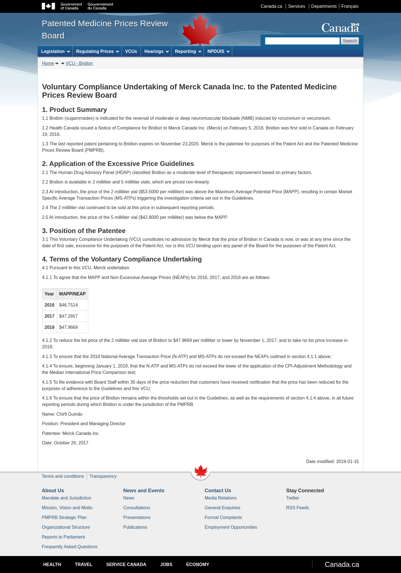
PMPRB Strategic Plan (64, 517)
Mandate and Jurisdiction (66, 498)
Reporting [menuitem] (188, 51)
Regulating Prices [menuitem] (97, 51)
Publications (135, 527)
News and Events (144, 490)
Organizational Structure (66, 527)
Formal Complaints (223, 517)
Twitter (292, 498)
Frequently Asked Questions (69, 546)
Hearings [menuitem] (157, 51)
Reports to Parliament (63, 537)
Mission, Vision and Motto (67, 507)
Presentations (137, 517)
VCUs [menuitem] (131, 51)
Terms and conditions (63, 476)
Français (349, 6)
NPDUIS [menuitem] (218, 51)
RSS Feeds (297, 507)
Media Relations (221, 498)
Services (296, 6)
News (129, 498)
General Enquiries (222, 507)
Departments (324, 6)
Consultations (136, 507)
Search (350, 40)
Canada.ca (271, 6)
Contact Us (218, 490)
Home (48, 63)
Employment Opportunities (231, 527)
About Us (53, 490)
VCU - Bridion (79, 63)
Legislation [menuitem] (55, 51)
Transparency (103, 476)
